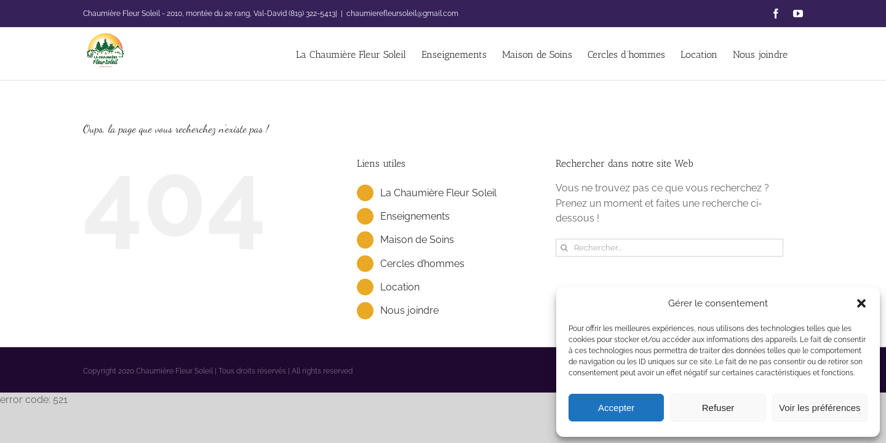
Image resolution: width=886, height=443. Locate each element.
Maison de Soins (417, 239)
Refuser (718, 407)
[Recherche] (564, 248)
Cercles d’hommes (422, 263)
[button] (861, 303)
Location (400, 287)
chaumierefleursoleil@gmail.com (402, 13)
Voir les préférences (820, 407)
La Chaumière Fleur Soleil (438, 193)
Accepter (616, 407)
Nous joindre (409, 310)
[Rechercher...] (669, 248)
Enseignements (415, 216)
